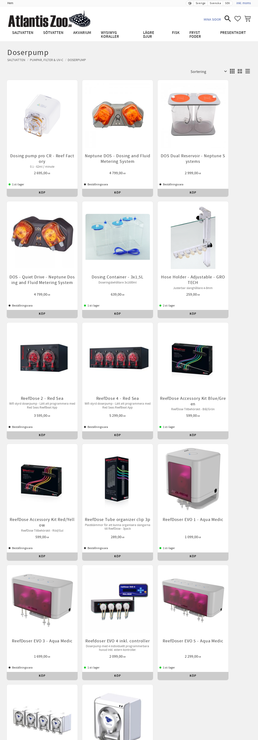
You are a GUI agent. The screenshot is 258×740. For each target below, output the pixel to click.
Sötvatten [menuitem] (53, 32)
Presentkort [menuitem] (233, 32)
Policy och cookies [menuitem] (150, 513)
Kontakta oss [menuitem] (180, 513)
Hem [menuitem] (10, 3)
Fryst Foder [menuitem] (195, 34)
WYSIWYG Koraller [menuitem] (110, 34)
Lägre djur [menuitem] (148, 34)
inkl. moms (243, 3)
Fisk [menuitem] (176, 32)
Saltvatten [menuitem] (22, 32)
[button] (228, 19)
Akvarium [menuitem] (82, 32)
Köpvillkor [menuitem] (60, 513)
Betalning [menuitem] (81, 513)
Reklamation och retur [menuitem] (112, 513)
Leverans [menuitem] (203, 513)
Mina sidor (212, 19)
